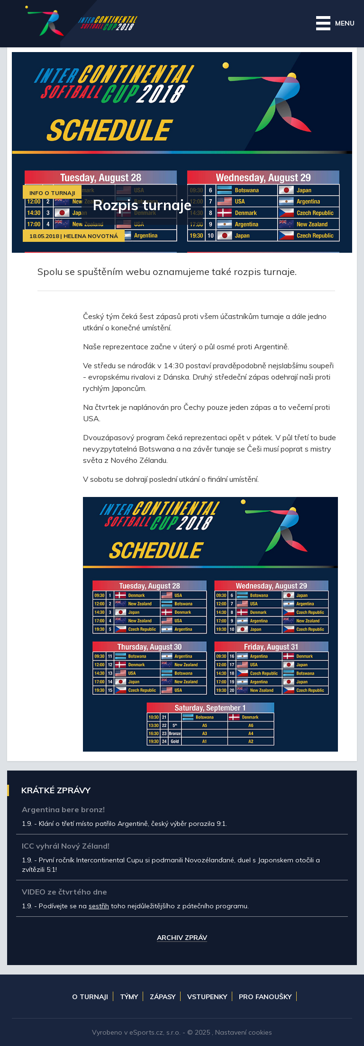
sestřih (99, 906)
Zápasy (162, 997)
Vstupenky (207, 997)
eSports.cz (146, 1032)
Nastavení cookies (243, 1032)
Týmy (129, 997)
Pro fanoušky (265, 997)
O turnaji (90, 997)
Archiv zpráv (182, 938)
